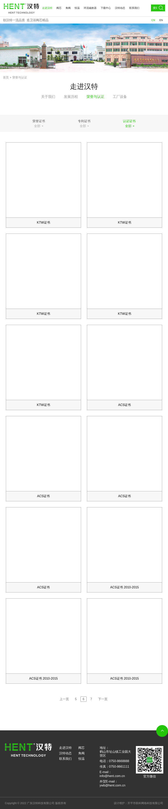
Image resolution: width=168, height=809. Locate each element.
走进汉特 (47, 7)
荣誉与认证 (19, 77)
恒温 (77, 7)
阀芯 (58, 7)
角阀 (68, 7)
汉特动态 (120, 7)
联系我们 (134, 7)
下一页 (102, 699)
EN (161, 20)
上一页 (64, 699)
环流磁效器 (90, 7)
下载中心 (106, 7)
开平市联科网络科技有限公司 (145, 803)
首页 (6, 77)
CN (153, 20)
